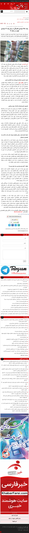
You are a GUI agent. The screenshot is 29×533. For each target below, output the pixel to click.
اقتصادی (21, 22)
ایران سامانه (20, 530)
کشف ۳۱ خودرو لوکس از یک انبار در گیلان (19, 343)
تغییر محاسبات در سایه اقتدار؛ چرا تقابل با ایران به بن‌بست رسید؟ (15, 299)
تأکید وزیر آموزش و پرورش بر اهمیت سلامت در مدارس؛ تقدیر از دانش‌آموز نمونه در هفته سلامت (15, 410)
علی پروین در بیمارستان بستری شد (21, 331)
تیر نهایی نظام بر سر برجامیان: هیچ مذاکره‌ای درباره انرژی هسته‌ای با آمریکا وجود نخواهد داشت (15, 346)
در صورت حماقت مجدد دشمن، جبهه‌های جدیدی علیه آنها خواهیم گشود (14, 293)
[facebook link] (12, 225)
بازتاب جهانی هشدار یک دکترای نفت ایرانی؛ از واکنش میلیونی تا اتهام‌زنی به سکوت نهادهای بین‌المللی (14, 369)
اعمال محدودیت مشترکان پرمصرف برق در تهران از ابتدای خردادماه (17, 14)
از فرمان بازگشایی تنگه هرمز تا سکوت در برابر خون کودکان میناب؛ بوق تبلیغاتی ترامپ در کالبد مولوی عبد (15, 392)
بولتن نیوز (21, 83)
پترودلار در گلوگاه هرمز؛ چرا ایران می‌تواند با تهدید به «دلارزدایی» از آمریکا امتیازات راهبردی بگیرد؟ (14, 320)
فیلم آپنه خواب (14, 515)
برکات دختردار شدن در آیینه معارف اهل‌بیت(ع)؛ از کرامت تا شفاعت (14, 366)
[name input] (14, 241)
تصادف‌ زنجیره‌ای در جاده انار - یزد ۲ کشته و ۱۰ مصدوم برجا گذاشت (15, 351)
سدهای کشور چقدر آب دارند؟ (21, 301)
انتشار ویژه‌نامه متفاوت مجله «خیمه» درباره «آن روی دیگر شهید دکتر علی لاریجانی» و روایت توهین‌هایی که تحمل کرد (14, 296)
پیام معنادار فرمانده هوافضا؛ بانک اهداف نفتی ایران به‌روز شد (14, 372)
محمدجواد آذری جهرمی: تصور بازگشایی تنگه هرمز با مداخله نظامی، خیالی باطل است (14, 286)
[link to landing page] (21, 6)
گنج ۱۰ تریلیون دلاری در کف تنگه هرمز (20, 341)
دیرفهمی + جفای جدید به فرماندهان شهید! (18, 386)
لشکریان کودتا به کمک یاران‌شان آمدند (18, 407)
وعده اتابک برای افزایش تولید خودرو (20, 353)
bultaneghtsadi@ (18, 212)
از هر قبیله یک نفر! (23, 337)
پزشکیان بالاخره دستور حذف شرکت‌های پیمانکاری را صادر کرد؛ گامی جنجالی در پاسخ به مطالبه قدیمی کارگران (15, 362)
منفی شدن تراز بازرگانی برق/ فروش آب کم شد (19, 307)
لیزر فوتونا (14, 521)
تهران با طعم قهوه (23, 355)
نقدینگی (21, 214)
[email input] (14, 246)
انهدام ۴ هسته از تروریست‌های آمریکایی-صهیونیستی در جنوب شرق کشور (14, 313)
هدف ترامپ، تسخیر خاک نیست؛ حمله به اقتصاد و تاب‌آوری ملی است (14, 291)
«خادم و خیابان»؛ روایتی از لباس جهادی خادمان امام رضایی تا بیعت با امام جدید (14, 328)
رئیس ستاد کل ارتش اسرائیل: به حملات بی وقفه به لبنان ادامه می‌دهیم (14, 379)
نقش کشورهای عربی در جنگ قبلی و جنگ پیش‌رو (18, 323)
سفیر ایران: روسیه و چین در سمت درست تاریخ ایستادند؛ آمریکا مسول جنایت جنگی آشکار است (14, 400)
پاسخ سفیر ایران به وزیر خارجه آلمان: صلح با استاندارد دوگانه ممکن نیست (14, 311)
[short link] (15, 216)
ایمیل (25, 243)
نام (25, 238)
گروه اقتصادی (25, 64)
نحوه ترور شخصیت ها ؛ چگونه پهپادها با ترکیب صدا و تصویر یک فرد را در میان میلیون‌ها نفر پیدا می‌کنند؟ (14, 404)
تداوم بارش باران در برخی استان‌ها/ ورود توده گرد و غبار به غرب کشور (15, 309)
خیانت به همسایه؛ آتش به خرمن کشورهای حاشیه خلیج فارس (16, 325)
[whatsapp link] (19, 225)
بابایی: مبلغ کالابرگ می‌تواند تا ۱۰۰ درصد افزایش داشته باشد (16, 349)
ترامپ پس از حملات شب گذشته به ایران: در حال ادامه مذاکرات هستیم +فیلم (14, 389)
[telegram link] (16, 225)
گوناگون (18, 22)
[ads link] (14, 270)
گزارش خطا (14, 219)
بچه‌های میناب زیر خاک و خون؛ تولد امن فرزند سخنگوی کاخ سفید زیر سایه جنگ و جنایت (15, 375)
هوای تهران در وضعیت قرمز (22, 283)
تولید (19, 214)
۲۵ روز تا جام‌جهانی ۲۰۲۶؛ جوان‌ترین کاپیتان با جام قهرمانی (16, 339)
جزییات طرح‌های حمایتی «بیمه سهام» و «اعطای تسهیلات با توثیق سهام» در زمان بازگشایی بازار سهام (14, 334)
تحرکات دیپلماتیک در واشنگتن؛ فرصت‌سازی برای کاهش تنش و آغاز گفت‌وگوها (15, 396)
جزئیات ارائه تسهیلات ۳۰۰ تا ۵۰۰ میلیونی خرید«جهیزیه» (17, 289)
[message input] (14, 254)
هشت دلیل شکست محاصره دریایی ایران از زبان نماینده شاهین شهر (14, 383)
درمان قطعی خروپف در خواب (14, 518)
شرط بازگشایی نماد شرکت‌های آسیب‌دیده (19, 303)
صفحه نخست (26, 22)
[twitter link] (9, 225)
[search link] (2, 11)
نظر (25, 248)
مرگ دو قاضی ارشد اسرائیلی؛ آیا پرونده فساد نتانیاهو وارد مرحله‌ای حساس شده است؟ (14, 280)
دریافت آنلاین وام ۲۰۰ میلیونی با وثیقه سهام (19, 305)
